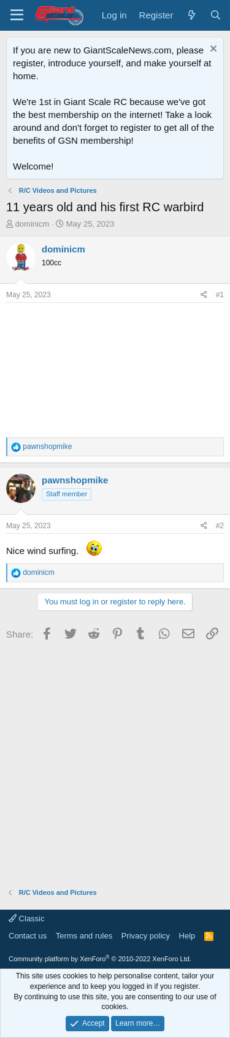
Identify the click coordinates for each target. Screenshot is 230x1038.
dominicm (32, 223)
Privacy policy (145, 935)
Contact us (28, 935)
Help (187, 935)
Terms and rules (84, 935)
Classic (27, 918)
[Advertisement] (115, 760)
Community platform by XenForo (100, 958)
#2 (220, 525)
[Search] (216, 15)
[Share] (204, 295)
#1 (220, 295)
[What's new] (191, 15)
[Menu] (16, 15)
